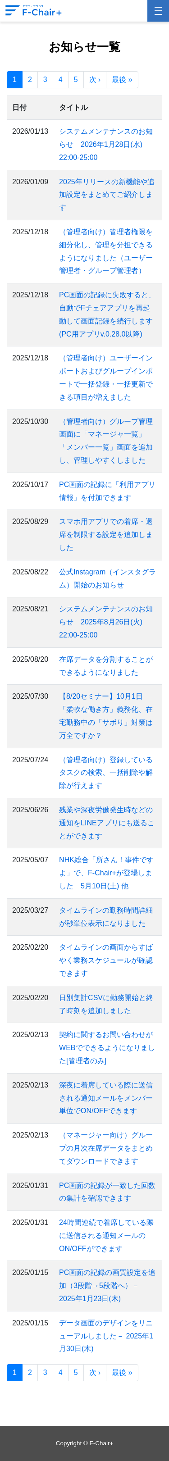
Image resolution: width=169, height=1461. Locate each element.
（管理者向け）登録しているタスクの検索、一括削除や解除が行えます (106, 773)
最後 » (122, 79)
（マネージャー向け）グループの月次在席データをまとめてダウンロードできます (106, 1148)
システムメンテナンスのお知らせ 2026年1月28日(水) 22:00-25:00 (106, 144)
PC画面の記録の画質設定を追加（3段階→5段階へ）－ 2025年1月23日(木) (107, 1285)
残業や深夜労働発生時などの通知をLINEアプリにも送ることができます (107, 823)
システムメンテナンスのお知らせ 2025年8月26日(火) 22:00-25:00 (106, 622)
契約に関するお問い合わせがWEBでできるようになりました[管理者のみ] (107, 1048)
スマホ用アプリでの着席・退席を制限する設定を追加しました (106, 534)
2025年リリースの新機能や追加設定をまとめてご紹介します (107, 195)
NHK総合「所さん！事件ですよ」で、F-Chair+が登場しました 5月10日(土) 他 (106, 873)
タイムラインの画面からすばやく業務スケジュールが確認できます (106, 960)
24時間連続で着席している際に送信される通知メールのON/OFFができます (106, 1235)
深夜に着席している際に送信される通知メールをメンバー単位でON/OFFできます (106, 1098)
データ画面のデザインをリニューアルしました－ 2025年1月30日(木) (106, 1336)
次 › (95, 79)
